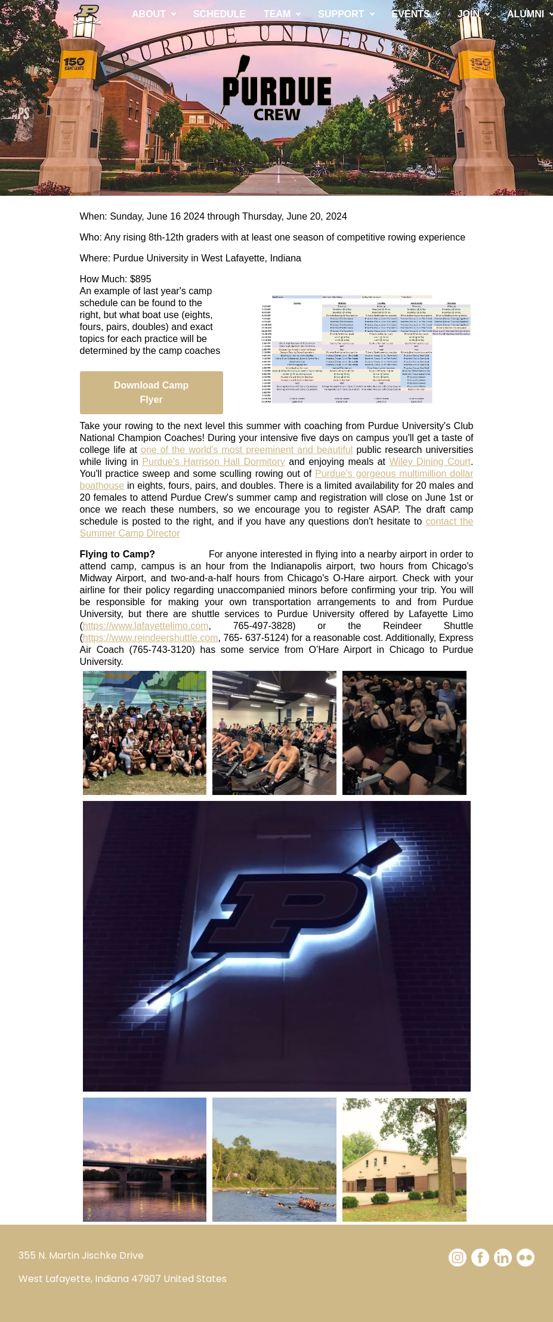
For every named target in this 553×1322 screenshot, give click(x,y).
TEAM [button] (277, 14)
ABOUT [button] (149, 14)
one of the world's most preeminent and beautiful (247, 450)
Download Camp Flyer (151, 392)
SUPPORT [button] (341, 14)
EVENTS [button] (411, 14)
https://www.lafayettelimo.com (146, 626)
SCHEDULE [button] (219, 14)
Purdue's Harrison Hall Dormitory (213, 462)
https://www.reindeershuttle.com (150, 638)
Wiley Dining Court (430, 462)
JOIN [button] (469, 14)
